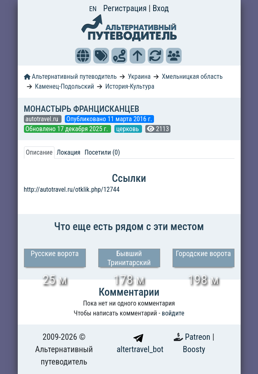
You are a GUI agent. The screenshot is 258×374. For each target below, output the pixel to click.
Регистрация (126, 8)
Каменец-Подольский (64, 86)
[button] (83, 55)
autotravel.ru (43, 119)
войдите (173, 313)
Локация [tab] (68, 152)
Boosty (194, 349)
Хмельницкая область (192, 76)
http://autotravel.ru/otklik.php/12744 (72, 189)
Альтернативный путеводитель (70, 76)
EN (93, 9)
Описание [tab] (39, 152)
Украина (139, 76)
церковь (128, 129)
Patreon (198, 337)
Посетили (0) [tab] (102, 152)
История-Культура (129, 86)
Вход (160, 8)
